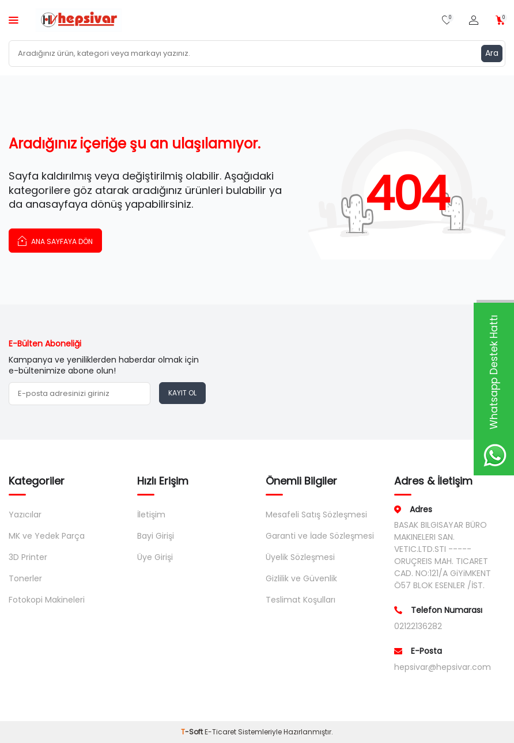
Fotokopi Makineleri (47, 599)
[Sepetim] (500, 20)
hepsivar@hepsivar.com (442, 667)
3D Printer (28, 557)
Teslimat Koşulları (300, 599)
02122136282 (418, 626)
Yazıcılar (25, 514)
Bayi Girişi (155, 536)
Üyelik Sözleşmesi (300, 557)
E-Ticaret (220, 732)
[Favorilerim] (447, 20)
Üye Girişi (155, 557)
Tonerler (25, 578)
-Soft (193, 732)
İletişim (151, 514)
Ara (491, 53)
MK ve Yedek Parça (47, 536)
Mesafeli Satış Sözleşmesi (316, 514)
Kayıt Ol (182, 393)
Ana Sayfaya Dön (55, 240)
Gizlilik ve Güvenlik (301, 578)
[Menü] (13, 19)
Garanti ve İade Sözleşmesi (320, 536)
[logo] (79, 20)
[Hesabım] (473, 20)
